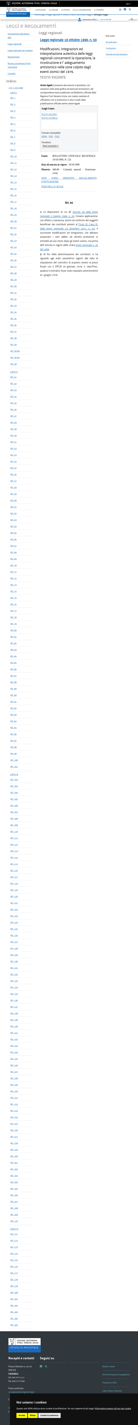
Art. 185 (14, 1324)
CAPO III (14, 774)
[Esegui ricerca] (132, 19)
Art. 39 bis (15, 351)
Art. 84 (13, 656)
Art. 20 (13, 221)
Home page (39, 14)
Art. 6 (12, 130)
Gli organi (53, 10)
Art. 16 (13, 195)
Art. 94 (13, 721)
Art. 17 (13, 201)
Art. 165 (14, 1188)
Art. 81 (13, 636)
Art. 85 (13, 662)
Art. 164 (14, 1182)
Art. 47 (13, 415)
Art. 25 (13, 253)
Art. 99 (13, 753)
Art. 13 (13, 175)
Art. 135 (14, 993)
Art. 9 (12, 149)
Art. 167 (14, 1201)
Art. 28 (13, 273)
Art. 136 (14, 1000)
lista (73, 14)
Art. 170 (14, 1221)
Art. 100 (14, 760)
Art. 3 (12, 110)
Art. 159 (14, 1149)
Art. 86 (13, 669)
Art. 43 (13, 389)
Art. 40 (13, 364)
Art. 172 (14, 1240)
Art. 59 (13, 493)
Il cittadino (99, 10)
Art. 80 (13, 630)
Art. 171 (14, 1234)
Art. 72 (13, 578)
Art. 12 (13, 169)
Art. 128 (14, 948)
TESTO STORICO (50, 118)
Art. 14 (13, 182)
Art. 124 (14, 922)
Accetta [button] (22, 1415)
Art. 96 (13, 734)
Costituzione (111, 48)
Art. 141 (14, 1032)
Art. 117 (14, 876)
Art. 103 (14, 786)
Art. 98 (13, 747)
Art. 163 (14, 1175)
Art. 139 (14, 1019)
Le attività (65, 10)
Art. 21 (13, 227)
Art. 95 (13, 727)
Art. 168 (14, 1208)
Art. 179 (14, 1285)
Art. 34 (13, 312)
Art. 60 (13, 500)
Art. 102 (14, 779)
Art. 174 (14, 1253)
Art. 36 (13, 325)
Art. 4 (12, 117)
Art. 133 (14, 980)
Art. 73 (13, 584)
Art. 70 (13, 565)
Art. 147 (14, 1071)
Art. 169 (14, 1214)
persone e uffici (87, 19)
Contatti (11, 73)
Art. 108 (14, 818)
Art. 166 (14, 1195)
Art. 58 (13, 487)
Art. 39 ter (15, 357)
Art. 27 (13, 266)
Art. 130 (14, 961)
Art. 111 (14, 837)
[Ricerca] (113, 19)
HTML (44, 136)
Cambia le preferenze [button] (49, 1415)
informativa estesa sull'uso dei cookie (113, 1408)
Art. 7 (12, 136)
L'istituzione (40, 10)
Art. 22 (13, 234)
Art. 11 (13, 162)
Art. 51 (13, 441)
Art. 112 (14, 844)
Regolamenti (14, 56)
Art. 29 (13, 279)
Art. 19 (13, 214)
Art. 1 (12, 97)
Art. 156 (14, 1130)
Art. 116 (14, 870)
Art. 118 (14, 883)
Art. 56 (13, 474)
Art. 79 (13, 623)
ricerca (65, 14)
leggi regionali (53, 14)
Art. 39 (13, 344)
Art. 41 (13, 376)
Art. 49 (13, 428)
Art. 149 (14, 1084)
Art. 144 (14, 1052)
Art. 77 (13, 610)
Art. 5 (12, 123)
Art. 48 (13, 422)
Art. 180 (14, 1292)
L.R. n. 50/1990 (16, 87)
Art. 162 (14, 1169)
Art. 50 (13, 435)
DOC (57, 136)
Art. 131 (14, 967)
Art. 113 (14, 850)
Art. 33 (13, 305)
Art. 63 (13, 519)
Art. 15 (13, 188)
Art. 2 (12, 104)
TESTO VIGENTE (49, 114)
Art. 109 (14, 824)
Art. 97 (13, 740)
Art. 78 (13, 617)
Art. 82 (13, 643)
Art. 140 (14, 1026)
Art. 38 (13, 338)
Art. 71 (13, 571)
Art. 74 (13, 591)
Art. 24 (13, 247)
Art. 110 (14, 831)
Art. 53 (13, 454)
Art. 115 (14, 863)
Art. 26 (13, 260)
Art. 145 (14, 1058)
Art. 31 (13, 292)
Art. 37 (13, 331)
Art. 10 (13, 156)
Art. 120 (14, 896)
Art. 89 (13, 688)
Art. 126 (14, 935)
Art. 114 (14, 857)
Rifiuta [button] (33, 1415)
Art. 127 (14, 941)
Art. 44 (13, 396)
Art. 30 (13, 286)
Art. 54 (13, 461)
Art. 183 (14, 1311)
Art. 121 (14, 902)
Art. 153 (14, 1110)
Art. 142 (14, 1039)
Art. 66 (13, 539)
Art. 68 (13, 552)
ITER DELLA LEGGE (52, 186)
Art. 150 (14, 1091)
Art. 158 (14, 1143)
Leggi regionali (14, 43)
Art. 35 (13, 318)
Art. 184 (14, 1318)
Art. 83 (13, 649)
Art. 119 (14, 889)
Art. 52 (13, 448)
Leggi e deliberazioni (82, 10)
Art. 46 (13, 409)
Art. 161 (14, 1162)
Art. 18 (13, 208)
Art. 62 (13, 513)
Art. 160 (14, 1156)
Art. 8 (12, 143)
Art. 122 (14, 909)
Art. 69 (13, 558)
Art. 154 (14, 1117)
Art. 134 (14, 987)
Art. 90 (13, 695)
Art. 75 (13, 597)
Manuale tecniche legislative (116, 54)
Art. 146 (14, 1065)
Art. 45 (13, 402)
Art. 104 (14, 792)
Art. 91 (13, 701)
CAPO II (14, 371)
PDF (51, 136)
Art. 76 (13, 604)
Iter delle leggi (111, 42)
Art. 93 (13, 714)
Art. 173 (14, 1247)
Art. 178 (14, 1279)
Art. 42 (13, 383)
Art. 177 (14, 1272)
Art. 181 (14, 1298)
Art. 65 (13, 532)
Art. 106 (14, 805)
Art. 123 (14, 915)
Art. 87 (13, 675)
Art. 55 (13, 467)
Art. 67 (13, 545)
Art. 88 (13, 682)
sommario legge (84, 14)
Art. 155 (14, 1123)
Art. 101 (14, 766)
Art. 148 (14, 1078)
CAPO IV (14, 1229)
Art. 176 (14, 1266)
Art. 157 (14, 1136)
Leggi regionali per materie (20, 50)
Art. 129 (14, 954)
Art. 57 (13, 480)
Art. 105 (14, 799)
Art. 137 (14, 1006)
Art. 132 (14, 974)
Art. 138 (14, 1013)
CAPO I (13, 92)
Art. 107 (14, 811)
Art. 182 (14, 1305)
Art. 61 (13, 506)
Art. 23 (13, 240)
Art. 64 (13, 526)
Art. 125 (14, 928)
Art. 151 (14, 1097)
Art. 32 (13, 299)
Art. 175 (14, 1259)
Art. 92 (13, 708)
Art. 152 (14, 1104)
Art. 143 (14, 1045)
